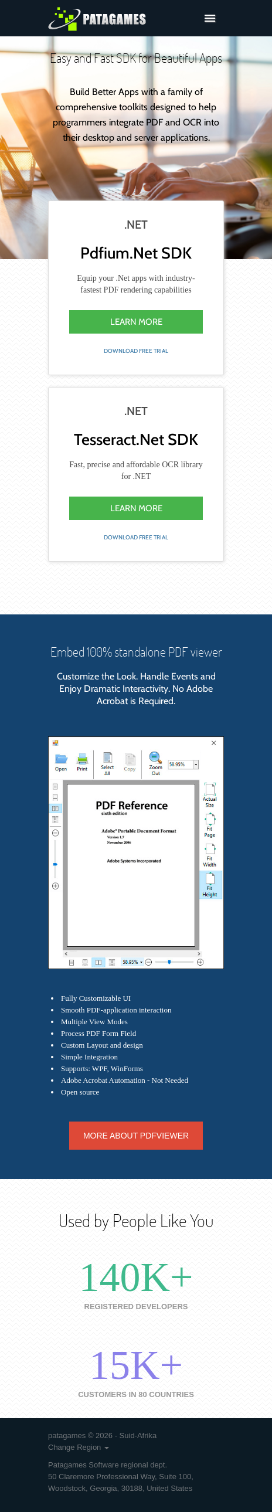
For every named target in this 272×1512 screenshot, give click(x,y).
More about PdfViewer (136, 1135)
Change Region (78, 1447)
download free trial (136, 351)
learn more (136, 322)
